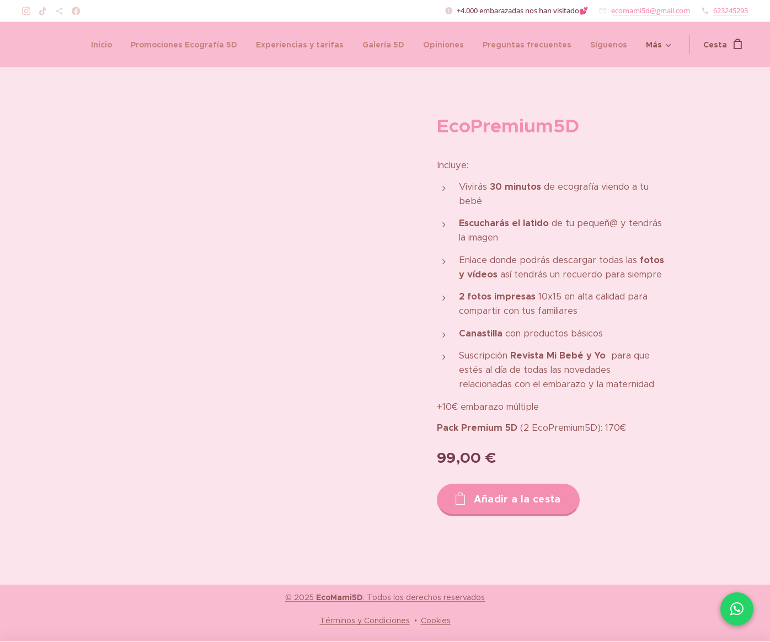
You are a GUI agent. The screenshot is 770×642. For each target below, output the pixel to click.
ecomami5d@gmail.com (650, 10)
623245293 (730, 10)
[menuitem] (101, 44)
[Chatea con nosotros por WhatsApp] (736, 608)
